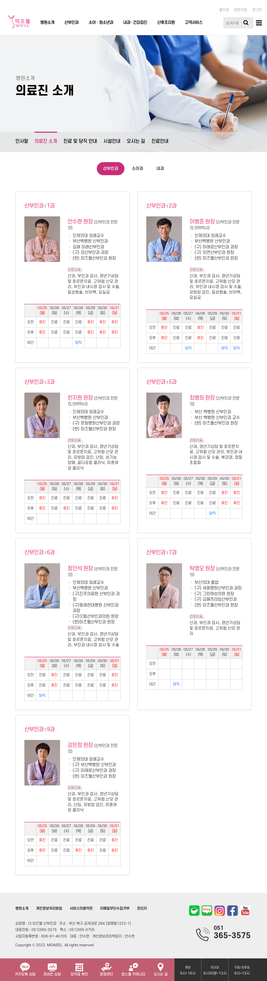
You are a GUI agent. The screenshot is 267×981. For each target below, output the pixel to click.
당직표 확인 (79, 967)
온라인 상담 (52, 967)
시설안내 (111, 141)
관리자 (142, 908)
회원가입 (240, 10)
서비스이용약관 (81, 908)
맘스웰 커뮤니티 (133, 967)
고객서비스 (193, 22)
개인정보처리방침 (49, 908)
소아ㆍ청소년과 (100, 22)
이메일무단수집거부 (114, 908)
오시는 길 (136, 141)
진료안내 (159, 141)
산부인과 (71, 22)
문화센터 (106, 967)
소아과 (137, 168)
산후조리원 (166, 22)
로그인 (257, 10)
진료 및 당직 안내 (80, 141)
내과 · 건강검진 (135, 22)
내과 (160, 168)
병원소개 (47, 22)
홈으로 (224, 10)
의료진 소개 (45, 138)
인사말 (21, 141)
